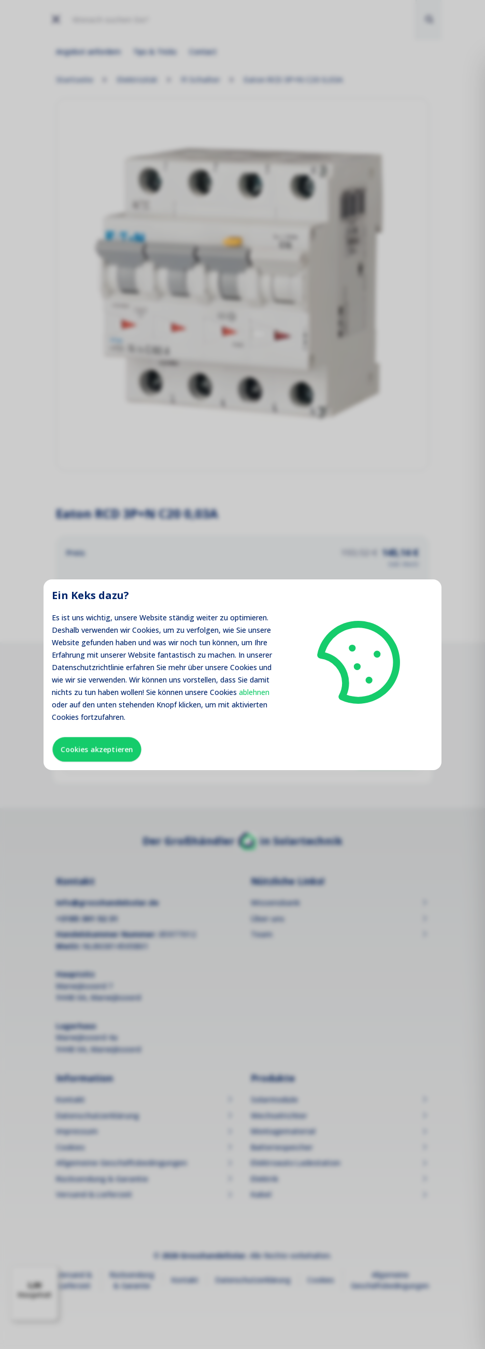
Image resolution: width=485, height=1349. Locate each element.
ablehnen (254, 692)
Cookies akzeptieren (97, 749)
